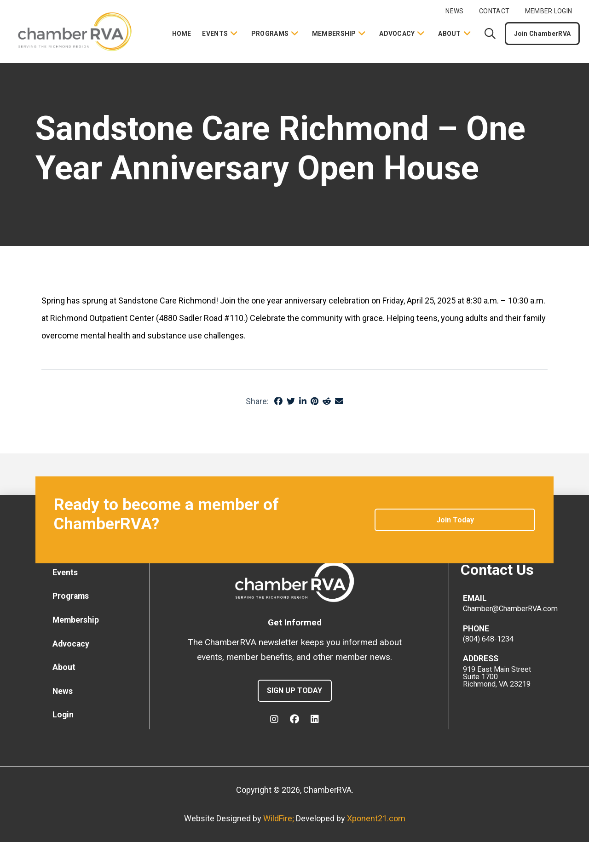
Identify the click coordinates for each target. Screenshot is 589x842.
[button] (490, 34)
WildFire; (279, 818)
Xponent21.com (376, 818)
